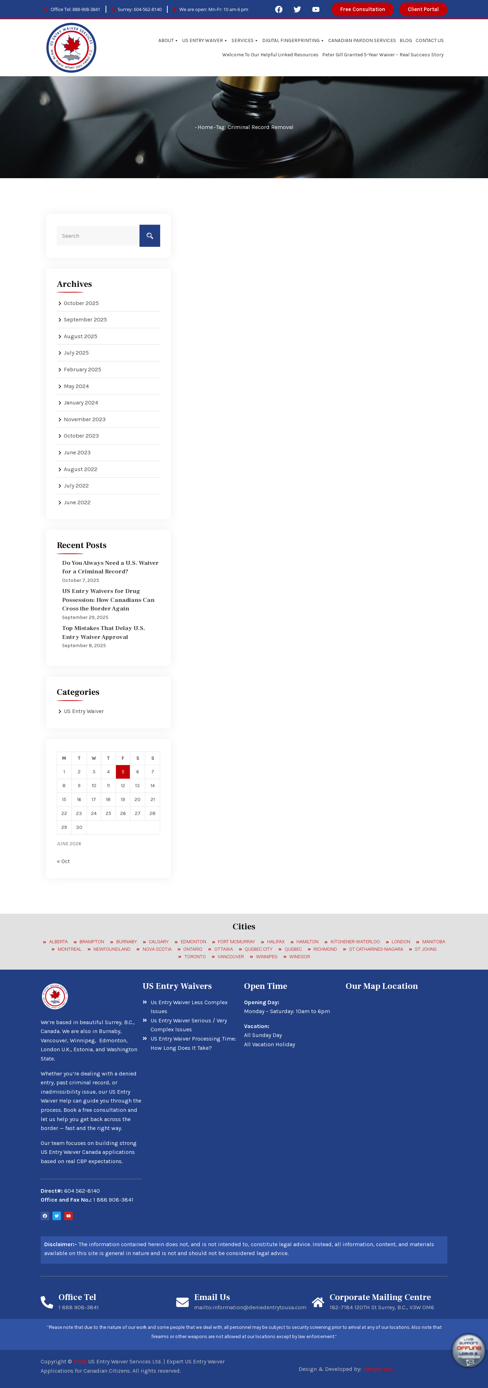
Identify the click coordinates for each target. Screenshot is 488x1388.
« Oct (63, 860)
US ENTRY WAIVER (205, 40)
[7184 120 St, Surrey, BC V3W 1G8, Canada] (396, 1050)
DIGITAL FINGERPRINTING (293, 40)
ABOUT (168, 40)
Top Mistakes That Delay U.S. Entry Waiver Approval (109, 632)
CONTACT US (430, 40)
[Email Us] (182, 1302)
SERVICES (245, 40)
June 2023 (77, 452)
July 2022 (76, 485)
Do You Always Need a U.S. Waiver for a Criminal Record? (110, 567)
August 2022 (80, 469)
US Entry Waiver (84, 711)
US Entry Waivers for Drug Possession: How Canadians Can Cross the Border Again (106, 600)
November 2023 (85, 419)
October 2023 (81, 435)
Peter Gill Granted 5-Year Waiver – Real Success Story (383, 55)
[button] (363, 9)
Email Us (212, 1297)
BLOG (406, 40)
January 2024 (81, 402)
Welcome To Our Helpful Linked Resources (270, 55)
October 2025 (81, 303)
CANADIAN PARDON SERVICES (362, 40)
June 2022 (77, 502)
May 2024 (76, 386)
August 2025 (80, 336)
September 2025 (85, 319)
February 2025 (82, 369)
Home (205, 127)
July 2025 (76, 352)
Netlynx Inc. (378, 1369)
